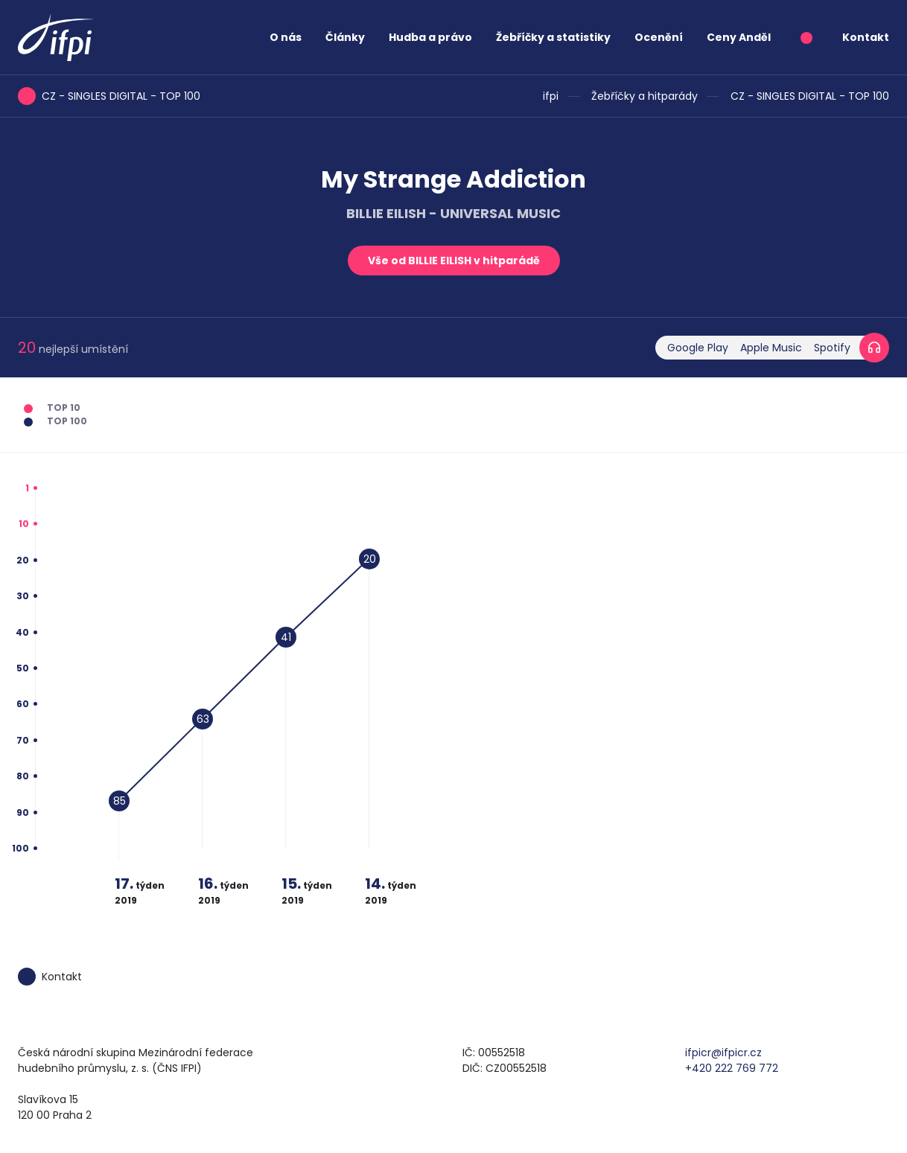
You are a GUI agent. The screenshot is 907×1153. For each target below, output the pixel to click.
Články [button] (345, 37)
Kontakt (865, 37)
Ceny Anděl (739, 37)
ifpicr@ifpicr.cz (723, 1052)
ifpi (550, 96)
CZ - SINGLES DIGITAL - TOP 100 (810, 96)
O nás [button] (286, 37)
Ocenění (658, 37)
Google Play (697, 347)
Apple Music (771, 347)
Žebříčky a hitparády (644, 96)
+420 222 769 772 (731, 1068)
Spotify (832, 347)
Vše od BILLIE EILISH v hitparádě (454, 260)
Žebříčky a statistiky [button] (553, 37)
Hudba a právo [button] (430, 37)
